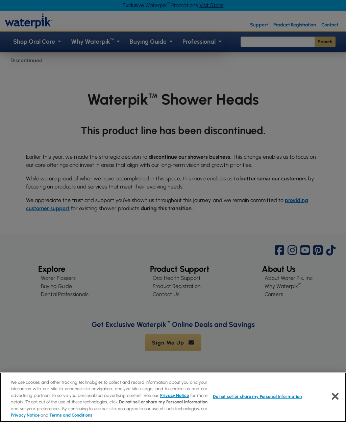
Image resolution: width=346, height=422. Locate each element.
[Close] (335, 396)
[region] (173, 397)
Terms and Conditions (70, 415)
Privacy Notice (174, 395)
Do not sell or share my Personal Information (163, 401)
